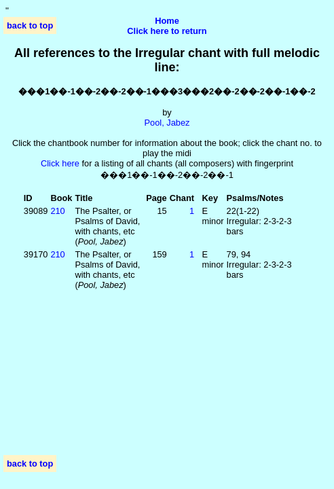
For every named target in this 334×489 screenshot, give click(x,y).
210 (57, 211)
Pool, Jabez (167, 122)
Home (167, 21)
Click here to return (166, 31)
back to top (30, 25)
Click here (60, 163)
